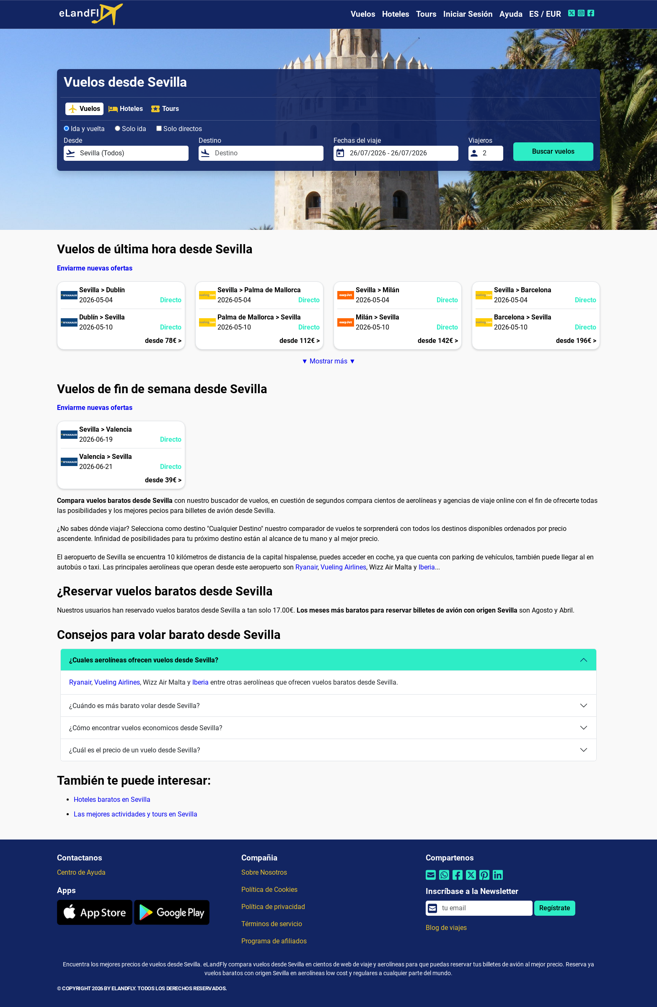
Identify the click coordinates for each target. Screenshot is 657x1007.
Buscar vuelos (553, 151)
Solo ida (130, 129)
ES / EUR (545, 14)
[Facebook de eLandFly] (592, 13)
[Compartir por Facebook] (458, 880)
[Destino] (266, 153)
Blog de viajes (446, 928)
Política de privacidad (273, 907)
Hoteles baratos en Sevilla (112, 800)
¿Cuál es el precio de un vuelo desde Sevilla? (134, 750)
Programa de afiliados (274, 941)
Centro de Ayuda (81, 872)
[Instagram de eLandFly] (582, 13)
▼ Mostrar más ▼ (328, 361)
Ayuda (510, 14)
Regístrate (554, 908)
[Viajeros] (491, 153)
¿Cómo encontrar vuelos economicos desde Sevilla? (145, 728)
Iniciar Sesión (468, 14)
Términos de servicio (271, 924)
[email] (485, 908)
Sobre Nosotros (264, 872)
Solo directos (179, 129)
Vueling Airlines (343, 567)
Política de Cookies (269, 890)
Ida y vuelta (84, 129)
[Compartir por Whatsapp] (444, 880)
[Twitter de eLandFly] (572, 13)
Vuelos (363, 14)
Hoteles (395, 14)
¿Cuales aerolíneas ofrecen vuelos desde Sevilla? (143, 660)
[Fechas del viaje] (401, 153)
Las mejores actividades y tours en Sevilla (135, 814)
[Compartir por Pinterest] (484, 880)
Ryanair (306, 567)
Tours (426, 14)
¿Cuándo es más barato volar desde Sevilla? (134, 706)
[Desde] (132, 153)
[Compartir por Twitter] (471, 880)
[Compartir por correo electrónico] (431, 880)
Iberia (427, 567)
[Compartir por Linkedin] (498, 880)
